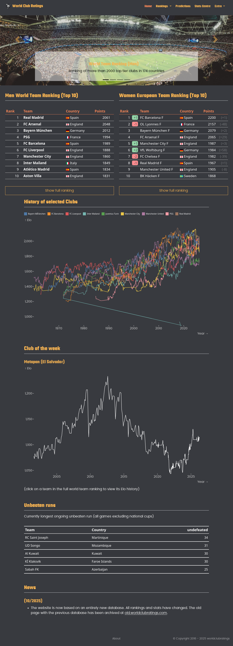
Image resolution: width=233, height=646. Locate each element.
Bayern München (37, 130)
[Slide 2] (113, 79)
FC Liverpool (33, 150)
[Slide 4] (127, 79)
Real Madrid (33, 117)
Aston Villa (32, 176)
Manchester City (37, 156)
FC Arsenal (32, 124)
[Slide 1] (106, 79)
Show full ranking (59, 190)
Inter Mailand (35, 163)
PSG (26, 137)
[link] (164, 6)
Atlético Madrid (36, 169)
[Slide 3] (120, 79)
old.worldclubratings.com (146, 613)
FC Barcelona (34, 143)
